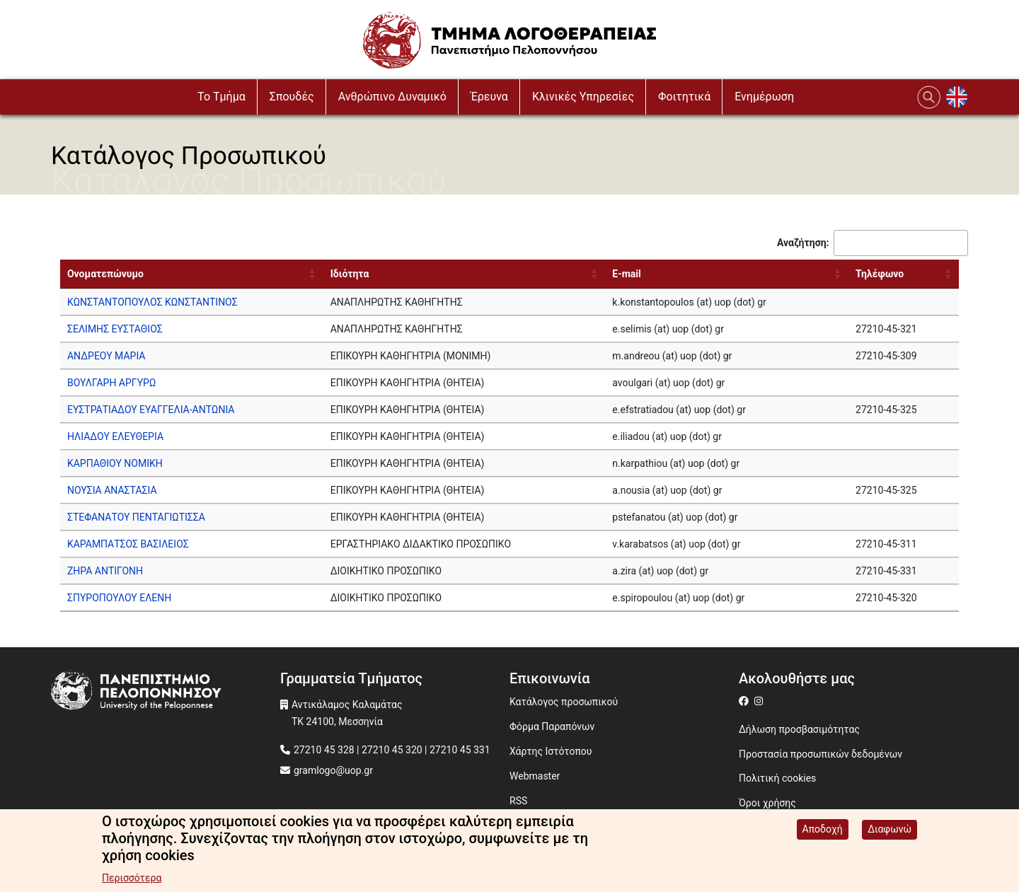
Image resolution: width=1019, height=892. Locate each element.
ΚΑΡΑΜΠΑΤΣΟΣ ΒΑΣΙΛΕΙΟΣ (128, 544)
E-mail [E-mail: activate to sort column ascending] (626, 273)
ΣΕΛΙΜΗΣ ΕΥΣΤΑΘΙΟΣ (115, 329)
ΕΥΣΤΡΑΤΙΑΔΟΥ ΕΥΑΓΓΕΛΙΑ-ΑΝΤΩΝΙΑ (151, 409)
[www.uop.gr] (165, 692)
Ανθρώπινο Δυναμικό (392, 96)
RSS (518, 800)
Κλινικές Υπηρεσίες (583, 96)
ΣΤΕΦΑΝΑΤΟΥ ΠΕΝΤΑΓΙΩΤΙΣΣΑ (136, 517)
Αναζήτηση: (872, 243)
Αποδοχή (822, 829)
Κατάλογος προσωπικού (564, 701)
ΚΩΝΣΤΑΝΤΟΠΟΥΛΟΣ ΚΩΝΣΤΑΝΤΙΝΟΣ (152, 302)
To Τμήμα (221, 96)
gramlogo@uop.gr (333, 770)
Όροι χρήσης (767, 803)
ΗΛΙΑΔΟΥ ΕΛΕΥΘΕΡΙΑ (115, 436)
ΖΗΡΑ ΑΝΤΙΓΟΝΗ (105, 571)
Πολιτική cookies (777, 778)
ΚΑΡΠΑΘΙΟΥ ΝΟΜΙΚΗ (115, 463)
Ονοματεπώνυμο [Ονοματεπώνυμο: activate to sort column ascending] (105, 273)
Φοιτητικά (684, 96)
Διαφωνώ (889, 829)
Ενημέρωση (764, 96)
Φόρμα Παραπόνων (552, 726)
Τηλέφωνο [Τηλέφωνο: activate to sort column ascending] (880, 273)
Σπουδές (292, 96)
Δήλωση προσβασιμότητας (799, 729)
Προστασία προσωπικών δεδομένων (820, 754)
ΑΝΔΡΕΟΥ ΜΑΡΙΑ (106, 355)
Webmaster (535, 776)
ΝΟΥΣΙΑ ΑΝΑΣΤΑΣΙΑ (112, 490)
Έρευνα (489, 96)
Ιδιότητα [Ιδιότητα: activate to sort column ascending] (349, 273)
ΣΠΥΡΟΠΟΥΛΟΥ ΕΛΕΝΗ (119, 597)
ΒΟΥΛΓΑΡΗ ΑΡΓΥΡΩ (111, 382)
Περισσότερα (131, 878)
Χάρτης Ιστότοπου (551, 751)
